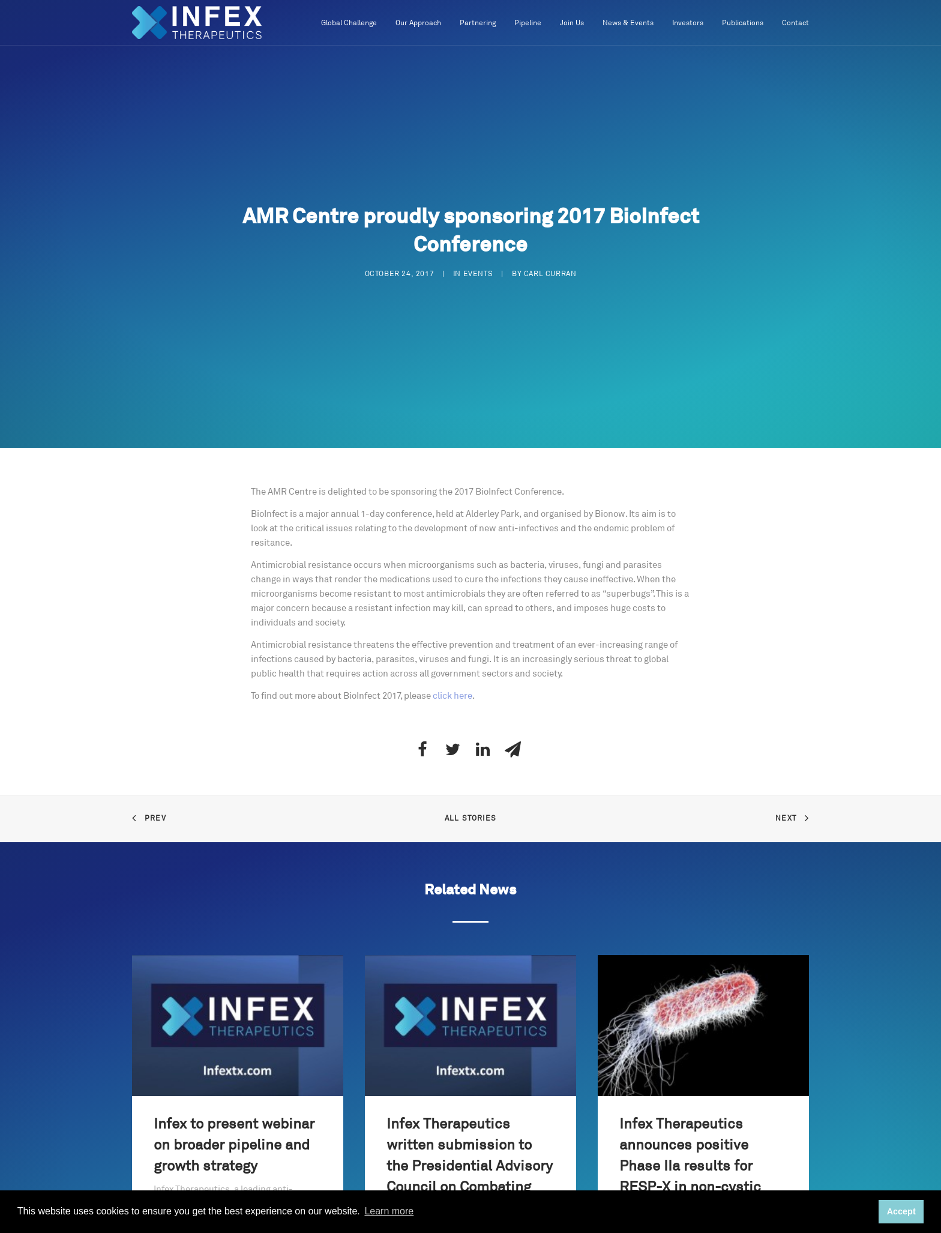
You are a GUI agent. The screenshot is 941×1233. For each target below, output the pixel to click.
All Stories (470, 818)
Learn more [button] (388, 1211)
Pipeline (527, 23)
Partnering (478, 23)
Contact (795, 23)
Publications (742, 23)
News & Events (628, 23)
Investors (687, 23)
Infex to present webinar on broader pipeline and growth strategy (234, 1145)
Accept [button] (901, 1211)
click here (452, 696)
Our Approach (418, 23)
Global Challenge (349, 23)
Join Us (572, 23)
